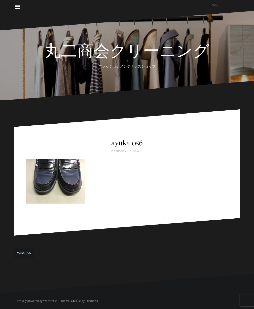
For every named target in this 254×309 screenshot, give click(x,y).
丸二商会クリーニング (127, 50)
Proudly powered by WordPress (37, 301)
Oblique (76, 301)
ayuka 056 (24, 253)
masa (136, 151)
